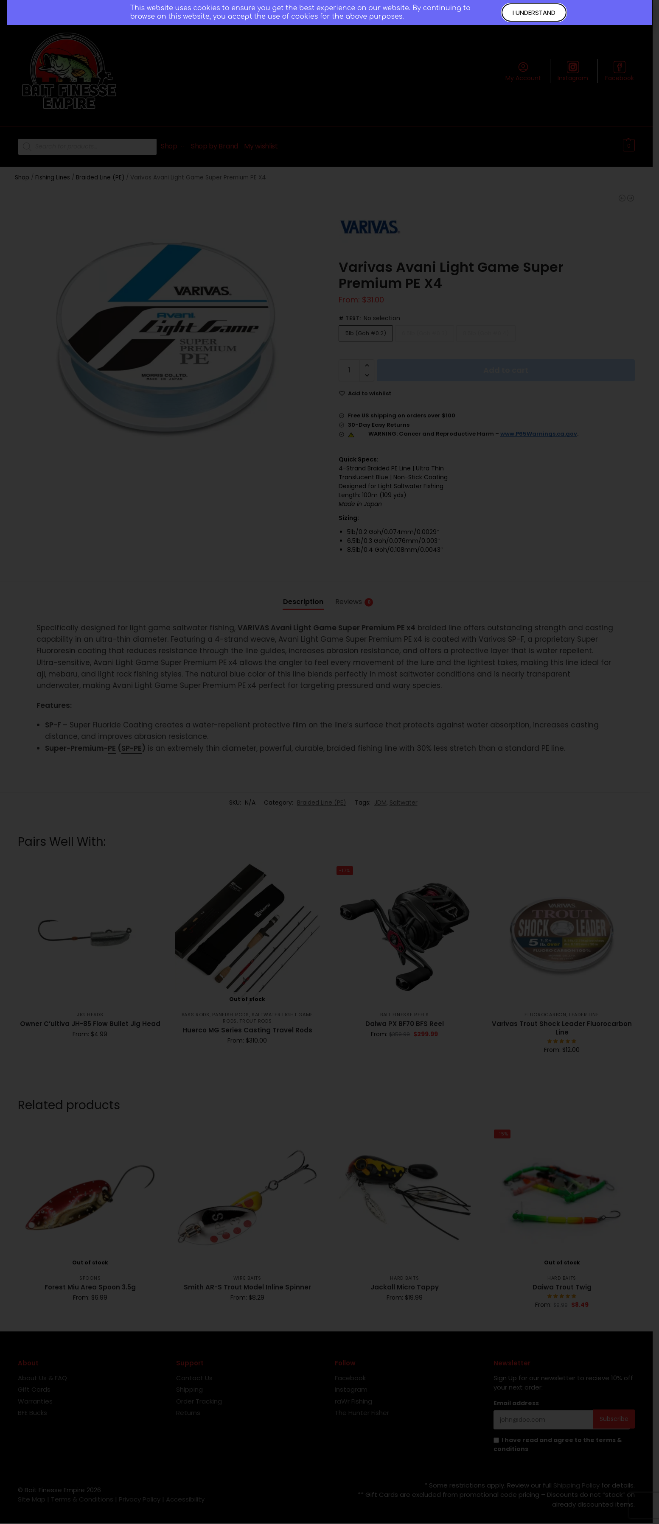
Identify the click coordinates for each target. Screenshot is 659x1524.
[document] (329, 762)
